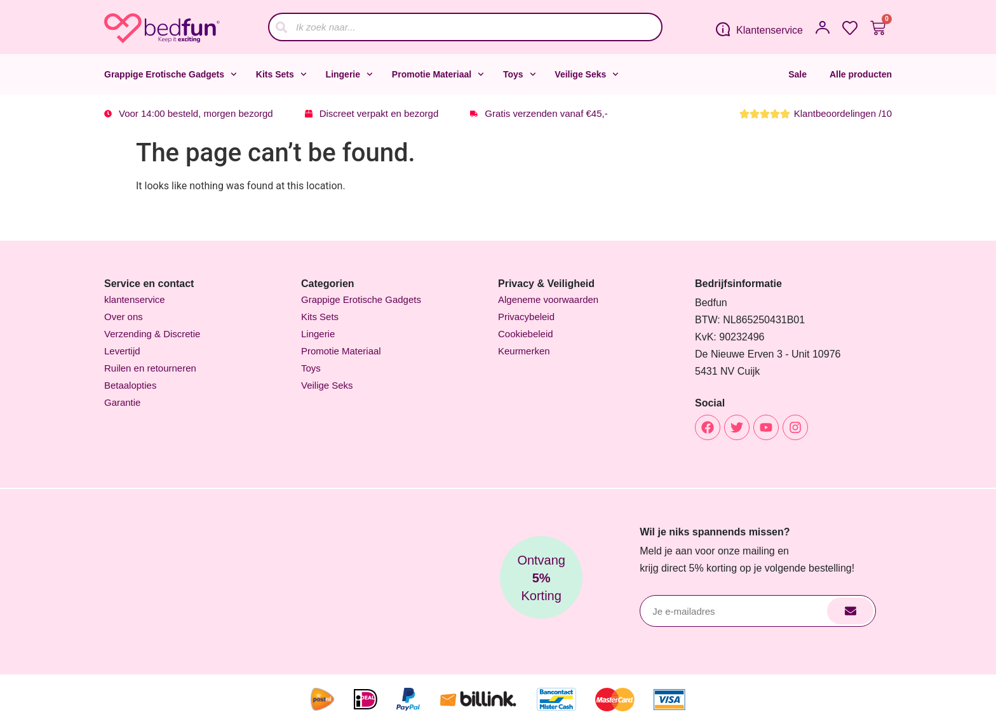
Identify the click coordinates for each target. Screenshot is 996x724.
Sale (797, 74)
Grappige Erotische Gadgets (170, 74)
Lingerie (349, 74)
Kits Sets (281, 74)
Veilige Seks (587, 74)
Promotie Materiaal (438, 74)
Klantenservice (769, 30)
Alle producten (861, 74)
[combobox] (465, 27)
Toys (519, 74)
